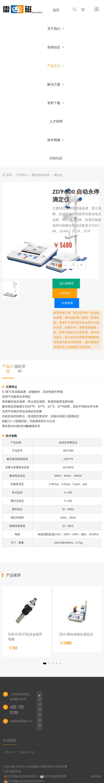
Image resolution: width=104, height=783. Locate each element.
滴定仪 (58, 175)
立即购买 (65, 293)
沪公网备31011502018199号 (24, 781)
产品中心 (56, 66)
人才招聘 (56, 121)
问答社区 (56, 158)
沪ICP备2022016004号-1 (21, 776)
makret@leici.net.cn (24, 721)
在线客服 (67, 303)
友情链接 (9, 740)
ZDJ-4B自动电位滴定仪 (76, 634)
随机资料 (19, 368)
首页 (56, 10)
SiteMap (96, 776)
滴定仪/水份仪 (41, 175)
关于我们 (56, 28)
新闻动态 (56, 47)
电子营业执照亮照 (53, 776)
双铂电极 (49, 421)
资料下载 (56, 103)
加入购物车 (67, 283)
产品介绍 (7, 368)
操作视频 (56, 140)
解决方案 (56, 84)
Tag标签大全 (26, 752)
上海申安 (8, 752)
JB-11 (11, 421)
